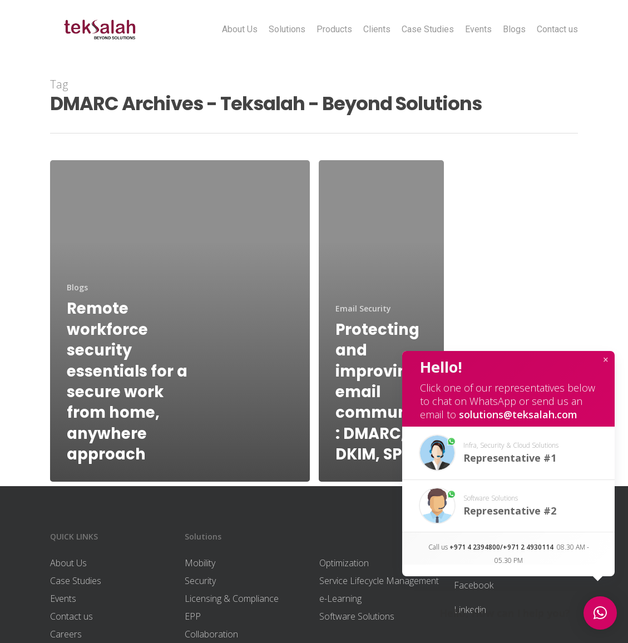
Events (478, 29)
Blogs (514, 29)
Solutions (287, 29)
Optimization (344, 563)
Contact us (557, 29)
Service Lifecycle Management (379, 581)
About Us (240, 29)
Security (200, 581)
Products (334, 29)
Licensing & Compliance (232, 598)
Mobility (200, 563)
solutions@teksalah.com (518, 414)
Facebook (473, 585)
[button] (508, 453)
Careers (66, 634)
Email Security (363, 308)
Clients (376, 29)
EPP (193, 616)
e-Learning (340, 598)
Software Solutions (356, 616)
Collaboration (211, 634)
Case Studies (428, 29)
